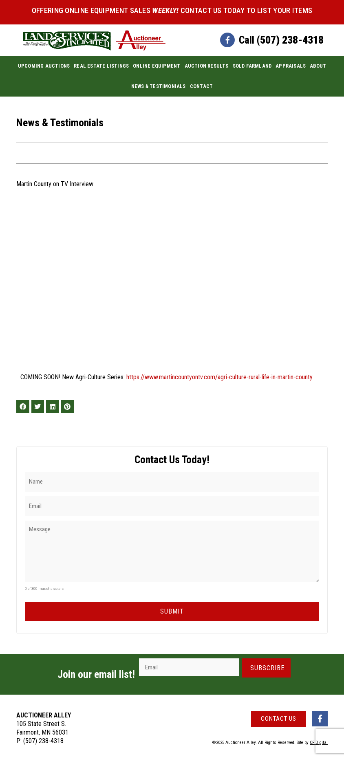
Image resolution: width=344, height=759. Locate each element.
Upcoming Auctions (44, 66)
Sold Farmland (252, 66)
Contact (201, 86)
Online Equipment (156, 66)
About (318, 66)
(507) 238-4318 (43, 738)
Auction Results (207, 66)
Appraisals (291, 66)
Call (281, 40)
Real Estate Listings (101, 66)
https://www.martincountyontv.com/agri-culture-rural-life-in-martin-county (219, 377)
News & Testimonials (158, 86)
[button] (22, 406)
